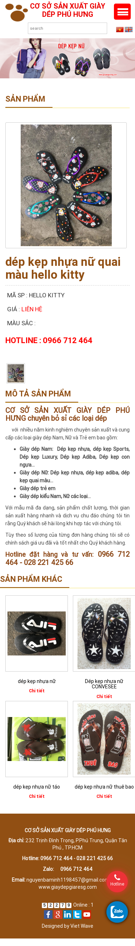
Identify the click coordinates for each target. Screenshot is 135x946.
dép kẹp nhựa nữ (37, 681)
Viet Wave (81, 926)
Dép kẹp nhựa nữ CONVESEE (104, 684)
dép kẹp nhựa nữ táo (36, 787)
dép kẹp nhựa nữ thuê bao (104, 787)
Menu (122, 12)
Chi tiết (37, 690)
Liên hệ (31, 309)
